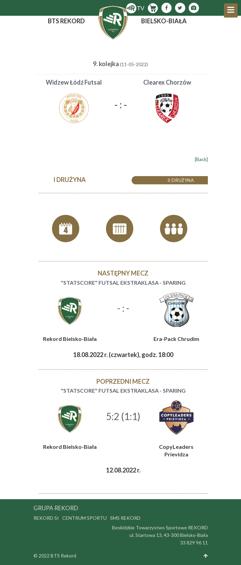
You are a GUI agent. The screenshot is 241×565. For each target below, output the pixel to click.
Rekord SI (46, 518)
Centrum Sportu (84, 518)
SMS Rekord (125, 518)
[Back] (201, 159)
